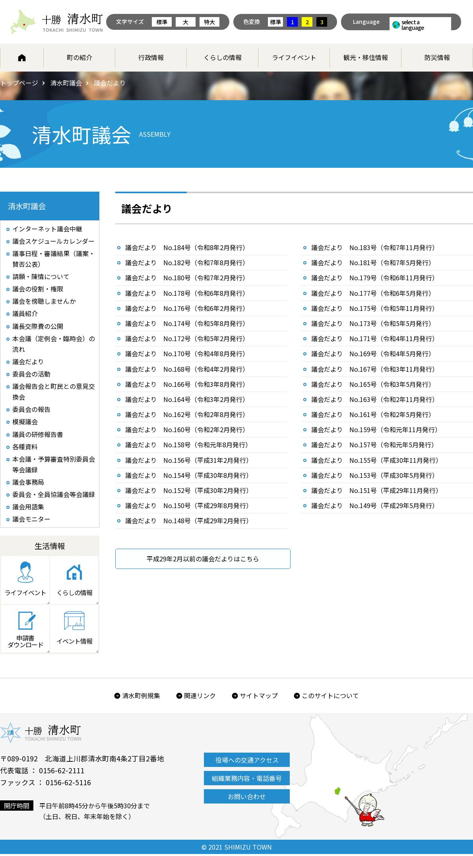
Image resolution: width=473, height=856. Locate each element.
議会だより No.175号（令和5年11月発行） (374, 308)
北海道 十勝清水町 (56, 22)
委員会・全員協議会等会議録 (53, 495)
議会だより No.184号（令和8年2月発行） (187, 247)
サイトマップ (259, 697)
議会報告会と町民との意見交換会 (53, 392)
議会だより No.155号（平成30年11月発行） (376, 460)
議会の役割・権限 (37, 289)
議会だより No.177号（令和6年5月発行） (373, 293)
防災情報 (437, 57)
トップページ (19, 82)
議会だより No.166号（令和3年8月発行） (187, 384)
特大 (209, 22)
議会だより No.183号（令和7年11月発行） (374, 247)
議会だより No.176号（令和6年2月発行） (187, 308)
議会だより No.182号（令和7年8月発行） (187, 262)
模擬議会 (25, 422)
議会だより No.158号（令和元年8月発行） (188, 444)
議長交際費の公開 (37, 326)
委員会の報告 (31, 410)
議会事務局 (28, 483)
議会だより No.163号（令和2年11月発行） (374, 399)
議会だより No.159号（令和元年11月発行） (376, 429)
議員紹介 (25, 314)
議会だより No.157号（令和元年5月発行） (374, 444)
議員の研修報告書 (37, 435)
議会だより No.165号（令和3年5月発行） (373, 384)
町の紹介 (79, 57)
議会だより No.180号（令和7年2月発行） (187, 277)
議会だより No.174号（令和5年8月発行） (187, 323)
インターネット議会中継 (47, 229)
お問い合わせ (247, 798)
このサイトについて (330, 697)
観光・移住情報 (365, 57)
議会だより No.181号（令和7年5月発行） (373, 262)
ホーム (22, 58)
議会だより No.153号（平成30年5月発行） (374, 475)
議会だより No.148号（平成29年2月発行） (188, 520)
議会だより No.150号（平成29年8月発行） (188, 505)
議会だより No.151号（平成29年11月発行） (376, 490)
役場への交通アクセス (247, 762)
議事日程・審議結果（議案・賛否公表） (53, 259)
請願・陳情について (41, 277)
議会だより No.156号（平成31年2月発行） (188, 460)
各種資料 (25, 447)
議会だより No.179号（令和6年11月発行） (374, 277)
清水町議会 (66, 82)
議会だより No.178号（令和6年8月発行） (187, 293)
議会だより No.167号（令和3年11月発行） (374, 369)
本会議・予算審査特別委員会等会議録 (53, 465)
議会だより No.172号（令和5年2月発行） (187, 338)
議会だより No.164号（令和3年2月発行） (187, 399)
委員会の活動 (31, 374)
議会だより (28, 362)
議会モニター (31, 520)
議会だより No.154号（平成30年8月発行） (188, 475)
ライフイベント (294, 57)
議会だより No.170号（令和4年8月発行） (187, 353)
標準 (161, 22)
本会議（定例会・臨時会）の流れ (53, 344)
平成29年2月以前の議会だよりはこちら (203, 558)
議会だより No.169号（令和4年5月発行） (373, 353)
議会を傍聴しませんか (44, 302)
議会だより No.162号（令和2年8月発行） (187, 414)
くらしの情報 (223, 57)
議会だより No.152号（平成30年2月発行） (188, 490)
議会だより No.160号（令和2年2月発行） (187, 429)
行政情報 (151, 57)
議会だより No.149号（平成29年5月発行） (374, 505)
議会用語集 (28, 507)
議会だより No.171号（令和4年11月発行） (374, 338)
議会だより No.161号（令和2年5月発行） (373, 414)
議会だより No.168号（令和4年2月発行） (187, 369)
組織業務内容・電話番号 (247, 780)
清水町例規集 (141, 697)
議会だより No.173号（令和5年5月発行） (373, 323)
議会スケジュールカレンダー (53, 241)
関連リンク (200, 697)
